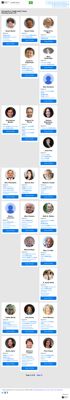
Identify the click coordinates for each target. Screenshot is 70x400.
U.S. (51, 163)
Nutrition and (53, 281)
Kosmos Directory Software (57, 3)
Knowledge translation (14, 84)
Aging (9, 205)
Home (47, 389)
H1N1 (47, 245)
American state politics (14, 326)
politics (50, 84)
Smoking (48, 247)
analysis (14, 81)
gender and (13, 363)
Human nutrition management (12, 288)
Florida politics (12, 328)
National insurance (34, 284)
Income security (12, 165)
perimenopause (12, 44)
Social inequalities (53, 283)
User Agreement (59, 389)
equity (31, 323)
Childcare (12, 160)
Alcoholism (49, 204)
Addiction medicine (51, 202)
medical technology (32, 163)
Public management (15, 281)
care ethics (51, 241)
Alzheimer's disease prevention (13, 285)
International (34, 38)
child (32, 242)
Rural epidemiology (15, 119)
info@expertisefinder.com (39, 389)
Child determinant (34, 240)
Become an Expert (60, 6)
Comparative (53, 119)
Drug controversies (13, 247)
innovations (13, 79)
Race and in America (15, 245)
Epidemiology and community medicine (52, 287)
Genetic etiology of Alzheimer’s (51, 325)
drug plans (14, 40)
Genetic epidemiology (52, 323)
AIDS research (12, 207)
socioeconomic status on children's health (34, 246)
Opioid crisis (49, 165)
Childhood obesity (51, 284)
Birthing (29, 129)
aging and (14, 362)
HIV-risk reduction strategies (51, 206)
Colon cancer (31, 205)
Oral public (32, 75)
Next (39, 382)
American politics (13, 324)
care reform (51, 160)
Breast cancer (31, 202)
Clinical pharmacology (33, 204)
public (32, 161)
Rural (13, 121)
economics (32, 160)
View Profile (15, 51)
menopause (11, 42)
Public (32, 40)
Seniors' (12, 163)
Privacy (52, 389)
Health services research (53, 85)
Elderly (13, 200)
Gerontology (11, 367)
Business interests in (33, 281)
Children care (34, 244)
